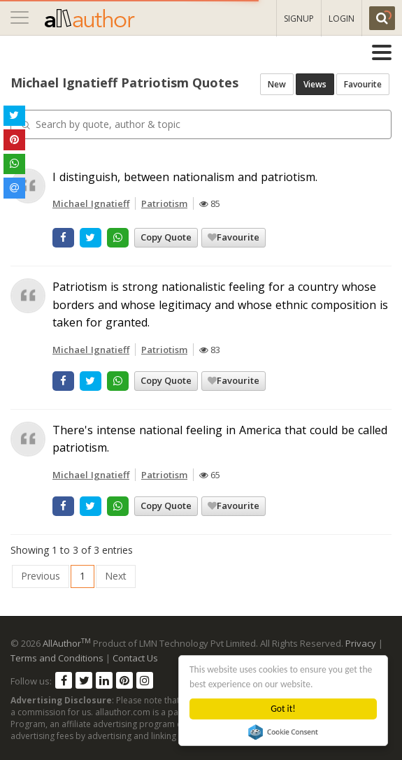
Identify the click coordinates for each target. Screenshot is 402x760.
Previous (40, 575)
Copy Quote (166, 237)
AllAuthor (67, 643)
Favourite (363, 84)
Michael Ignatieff (90, 203)
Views (314, 84)
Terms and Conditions (56, 658)
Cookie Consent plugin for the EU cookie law (283, 732)
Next (116, 575)
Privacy (360, 643)
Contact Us (135, 658)
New (277, 84)
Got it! (283, 709)
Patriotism (164, 203)
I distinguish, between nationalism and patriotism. (184, 177)
